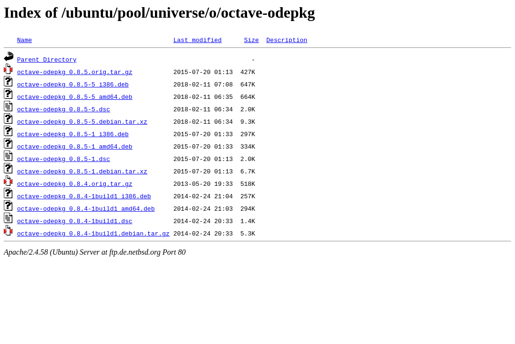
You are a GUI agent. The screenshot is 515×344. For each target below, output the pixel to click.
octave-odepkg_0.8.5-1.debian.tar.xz (82, 171)
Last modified (197, 39)
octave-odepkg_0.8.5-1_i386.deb (73, 133)
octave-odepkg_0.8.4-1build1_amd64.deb (86, 208)
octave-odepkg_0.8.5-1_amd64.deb (75, 146)
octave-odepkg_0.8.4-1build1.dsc (75, 220)
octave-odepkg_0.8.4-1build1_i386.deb (84, 196)
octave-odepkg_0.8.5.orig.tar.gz (75, 71)
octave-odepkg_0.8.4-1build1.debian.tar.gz (93, 233)
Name (24, 39)
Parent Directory (47, 59)
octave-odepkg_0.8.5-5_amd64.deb (75, 96)
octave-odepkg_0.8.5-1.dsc (63, 158)
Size (251, 39)
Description (286, 39)
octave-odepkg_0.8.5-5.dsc (63, 109)
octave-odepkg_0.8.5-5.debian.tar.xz (82, 121)
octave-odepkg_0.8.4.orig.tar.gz (75, 183)
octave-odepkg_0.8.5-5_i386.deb (73, 84)
